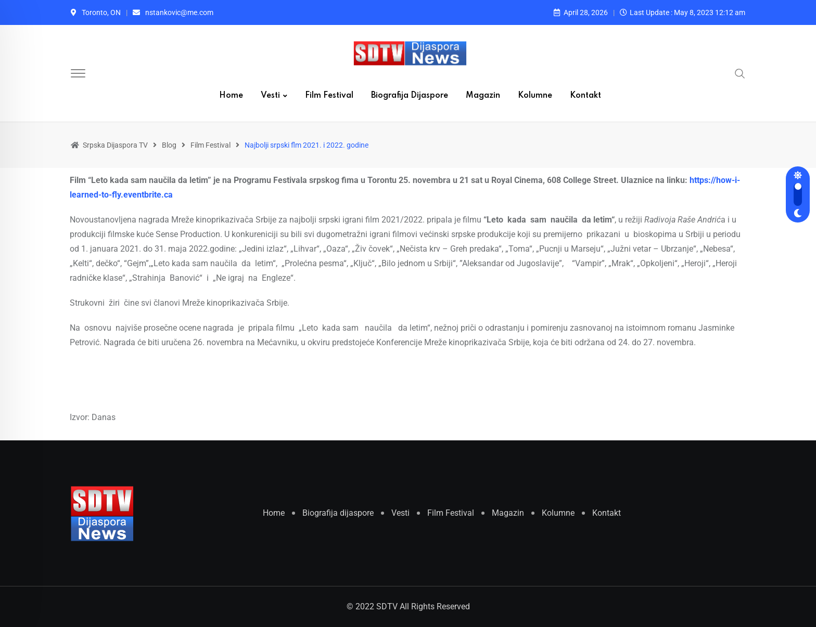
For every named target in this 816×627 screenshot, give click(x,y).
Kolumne (535, 96)
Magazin (483, 96)
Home (231, 96)
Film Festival (329, 96)
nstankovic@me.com (179, 12)
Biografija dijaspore (409, 96)
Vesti (270, 96)
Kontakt (585, 96)
